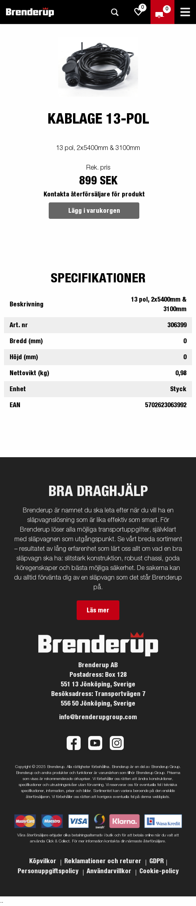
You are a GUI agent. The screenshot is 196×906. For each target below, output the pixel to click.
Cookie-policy (159, 871)
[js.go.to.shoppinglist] (138, 12)
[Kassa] (162, 12)
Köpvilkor (43, 861)
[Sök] (115, 12)
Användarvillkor (110, 871)
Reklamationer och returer (103, 861)
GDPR (156, 861)
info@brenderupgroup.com (98, 717)
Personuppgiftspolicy (49, 871)
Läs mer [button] (98, 610)
